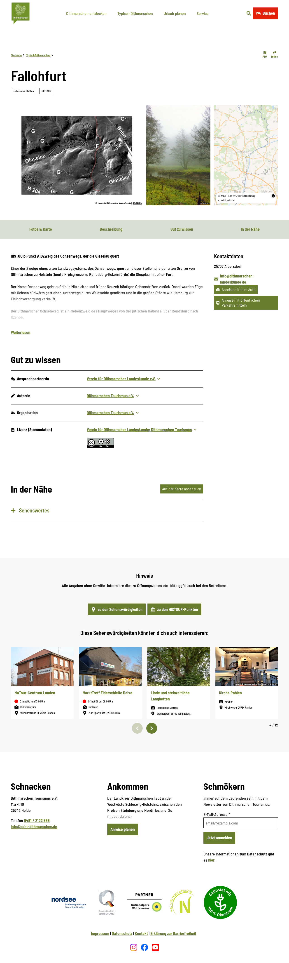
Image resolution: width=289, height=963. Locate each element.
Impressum (100, 933)
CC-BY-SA (137, 203)
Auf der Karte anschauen (181, 488)
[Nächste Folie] (151, 728)
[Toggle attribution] (273, 196)
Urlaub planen (175, 13)
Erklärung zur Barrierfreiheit (173, 933)
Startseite (16, 55)
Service (203, 13)
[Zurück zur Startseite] (20, 13)
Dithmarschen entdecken (86, 13)
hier (211, 859)
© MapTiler (225, 195)
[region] (246, 155)
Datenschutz (122, 933)
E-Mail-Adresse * (216, 814)
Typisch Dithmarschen (135, 13)
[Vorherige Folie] (137, 728)
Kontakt (141, 933)
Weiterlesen (20, 332)
